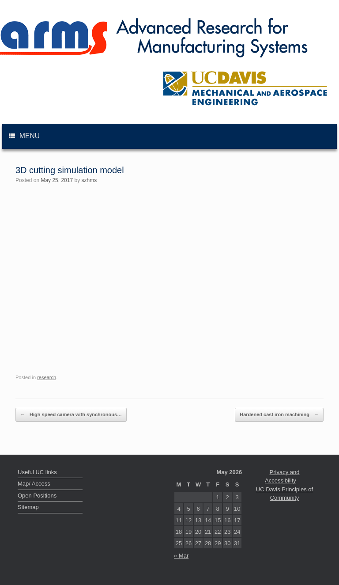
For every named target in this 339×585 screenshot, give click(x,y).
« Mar (181, 555)
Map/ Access (34, 483)
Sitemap (28, 507)
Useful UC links (37, 472)
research (46, 377)
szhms (89, 180)
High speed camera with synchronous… (71, 414)
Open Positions (37, 495)
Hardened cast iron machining (279, 414)
